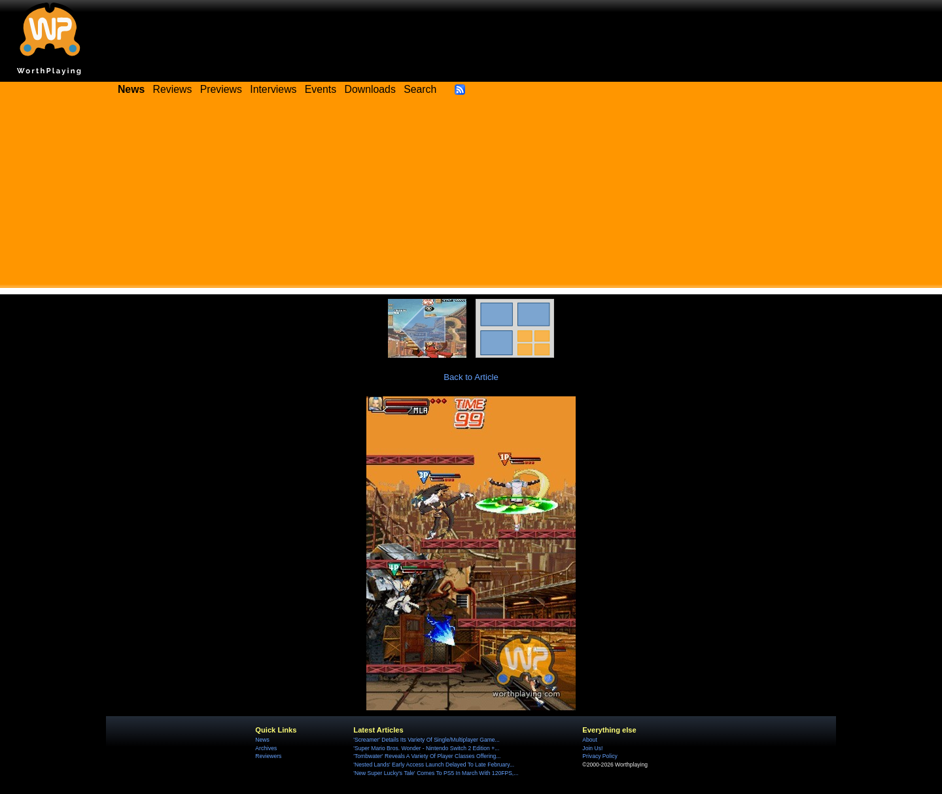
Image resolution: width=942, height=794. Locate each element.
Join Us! (592, 748)
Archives (266, 748)
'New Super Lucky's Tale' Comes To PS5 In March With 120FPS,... (435, 773)
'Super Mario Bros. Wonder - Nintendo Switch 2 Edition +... (426, 748)
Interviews (273, 89)
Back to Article (471, 377)
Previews (221, 89)
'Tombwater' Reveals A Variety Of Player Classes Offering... (426, 756)
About (589, 739)
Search (420, 89)
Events (320, 89)
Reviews (172, 89)
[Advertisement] (471, 196)
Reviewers (268, 756)
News (262, 739)
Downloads (370, 89)
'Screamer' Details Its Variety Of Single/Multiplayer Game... (426, 739)
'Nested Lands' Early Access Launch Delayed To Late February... (433, 764)
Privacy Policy (599, 756)
